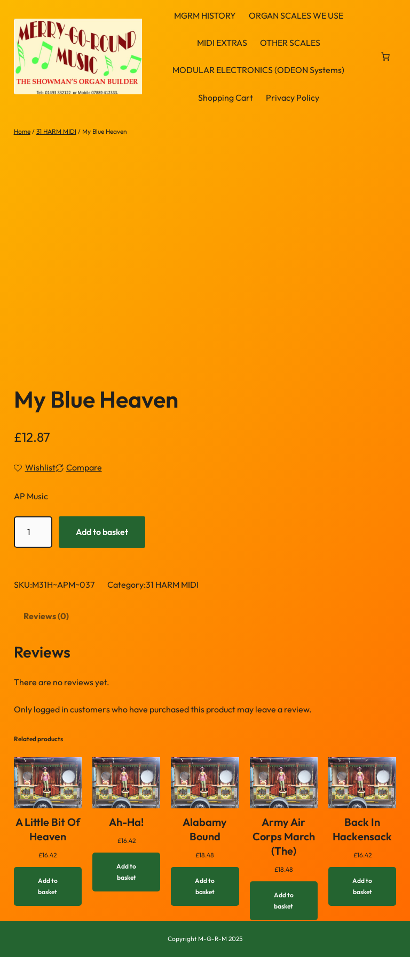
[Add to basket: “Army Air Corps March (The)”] (284, 900)
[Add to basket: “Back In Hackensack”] (362, 886)
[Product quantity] (33, 532)
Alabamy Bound (205, 829)
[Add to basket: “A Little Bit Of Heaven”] (48, 886)
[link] (385, 56)
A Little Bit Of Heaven (47, 829)
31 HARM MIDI (56, 131)
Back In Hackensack (362, 829)
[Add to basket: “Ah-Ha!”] (126, 872)
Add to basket (102, 531)
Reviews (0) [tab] (46, 616)
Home (22, 131)
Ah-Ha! (126, 822)
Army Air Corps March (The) (284, 836)
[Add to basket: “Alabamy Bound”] (205, 886)
